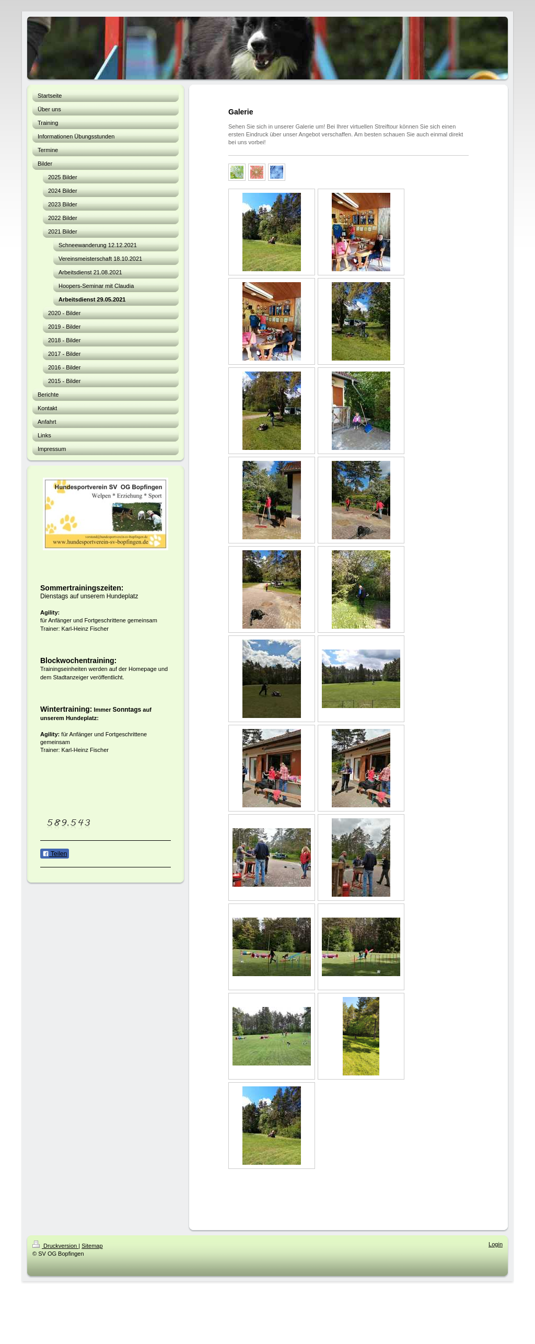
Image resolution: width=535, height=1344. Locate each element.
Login (496, 1244)
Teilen (54, 854)
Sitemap (92, 1246)
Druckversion (55, 1246)
